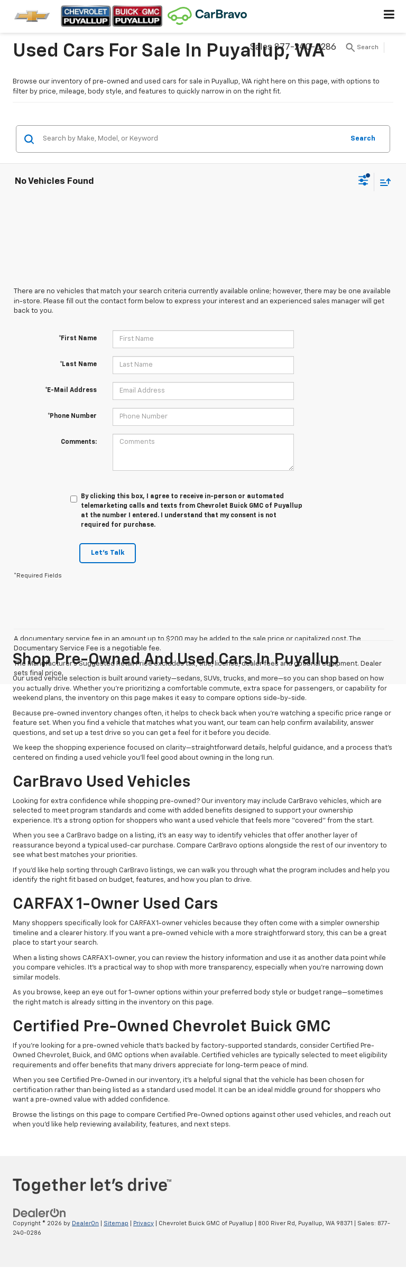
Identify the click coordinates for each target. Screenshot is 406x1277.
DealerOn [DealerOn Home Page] (85, 1223)
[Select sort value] (382, 182)
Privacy (143, 1223)
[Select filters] (363, 181)
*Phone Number (72, 416)
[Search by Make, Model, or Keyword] (192, 139)
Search (362, 138)
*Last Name (78, 364)
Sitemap (116, 1223)
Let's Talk (107, 552)
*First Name (78, 338)
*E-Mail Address (71, 390)
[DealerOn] (40, 1212)
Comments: (79, 442)
